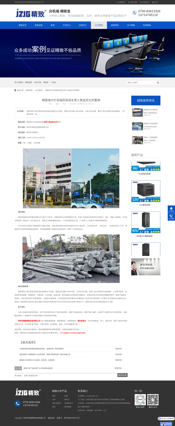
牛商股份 (89, 410)
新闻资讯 (115, 25)
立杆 (54, 399)
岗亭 (54, 407)
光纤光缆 (37, 82)
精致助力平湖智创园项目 (153, 110)
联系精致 (147, 25)
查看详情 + (119, 368)
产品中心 (67, 25)
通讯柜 (45, 82)
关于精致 (131, 25)
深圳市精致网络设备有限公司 (29, 321)
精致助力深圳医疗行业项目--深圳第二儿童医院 (37, 360)
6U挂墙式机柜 (145, 174)
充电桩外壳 (68, 403)
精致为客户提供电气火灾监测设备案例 (38, 368)
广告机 (53, 82)
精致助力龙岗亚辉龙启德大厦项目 (156, 124)
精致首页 (22, 25)
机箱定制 (39, 25)
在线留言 (146, 2)
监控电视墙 (56, 403)
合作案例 (99, 25)
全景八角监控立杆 (50, 122)
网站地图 (133, 2)
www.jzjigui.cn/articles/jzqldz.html (72, 333)
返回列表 (122, 375)
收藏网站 (121, 2)
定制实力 (83, 25)
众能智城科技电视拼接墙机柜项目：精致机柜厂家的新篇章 (41, 349)
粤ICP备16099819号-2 (72, 418)
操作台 (67, 399)
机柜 (53, 25)
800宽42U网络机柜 (145, 237)
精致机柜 (29, 90)
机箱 (66, 396)
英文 (156, 2)
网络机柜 (28, 82)
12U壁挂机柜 (144, 205)
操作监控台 (82, 321)
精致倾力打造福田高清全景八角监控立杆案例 (62, 90)
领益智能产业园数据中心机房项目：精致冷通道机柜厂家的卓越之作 (44, 354)
